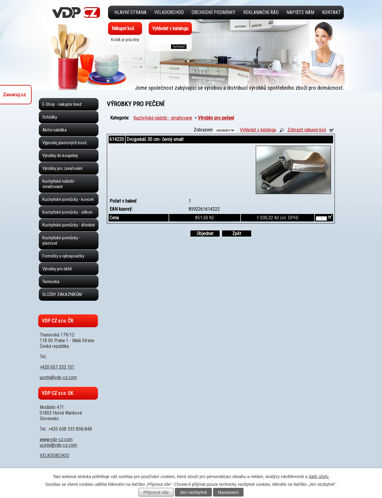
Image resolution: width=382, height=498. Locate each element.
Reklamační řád (261, 12)
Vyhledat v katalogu (258, 130)
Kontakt (331, 12)
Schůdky (49, 117)
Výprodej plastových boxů (64, 142)
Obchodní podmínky (213, 12)
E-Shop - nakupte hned (61, 104)
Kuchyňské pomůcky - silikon (67, 212)
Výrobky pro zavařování (62, 168)
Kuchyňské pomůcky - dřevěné (68, 225)
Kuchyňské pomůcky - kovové (68, 199)
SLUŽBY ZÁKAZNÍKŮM (62, 294)
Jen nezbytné (193, 492)
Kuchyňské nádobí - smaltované (162, 118)
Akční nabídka (54, 130)
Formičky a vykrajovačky (63, 256)
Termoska (50, 281)
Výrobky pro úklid (57, 269)
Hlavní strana (130, 12)
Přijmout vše (156, 492)
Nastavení (228, 492)
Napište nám (300, 12)
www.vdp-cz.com (56, 439)
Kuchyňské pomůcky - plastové (61, 240)
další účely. (319, 476)
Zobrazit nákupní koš (306, 130)
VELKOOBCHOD (169, 12)
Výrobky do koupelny (60, 155)
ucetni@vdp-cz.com (58, 377)
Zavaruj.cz (14, 94)
